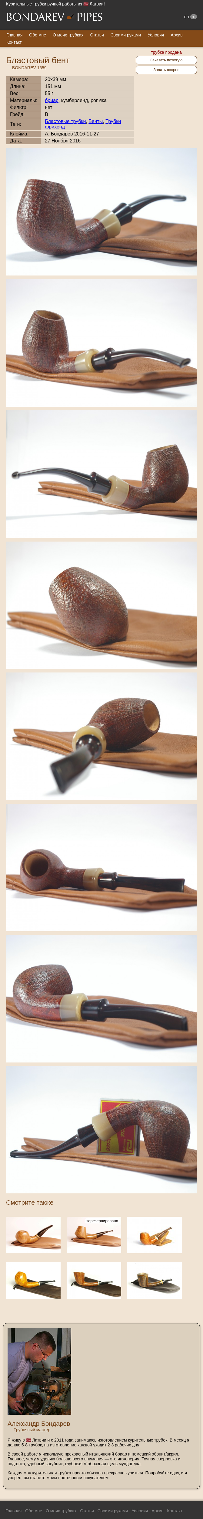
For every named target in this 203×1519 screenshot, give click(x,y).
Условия (156, 35)
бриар (51, 100)
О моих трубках (68, 35)
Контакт (14, 42)
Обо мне (37, 35)
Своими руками (126, 35)
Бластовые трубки (65, 121)
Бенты (95, 121)
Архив (176, 35)
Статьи (97, 35)
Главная (14, 35)
